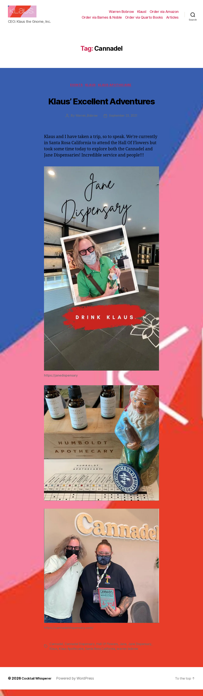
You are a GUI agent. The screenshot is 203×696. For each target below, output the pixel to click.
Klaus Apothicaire (117, 91)
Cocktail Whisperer (38, 685)
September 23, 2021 (124, 122)
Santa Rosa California (101, 655)
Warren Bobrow (121, 14)
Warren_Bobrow (85, 122)
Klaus (90, 91)
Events (75, 91)
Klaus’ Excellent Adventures (101, 106)
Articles (172, 20)
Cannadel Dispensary (80, 651)
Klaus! (142, 14)
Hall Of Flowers (108, 651)
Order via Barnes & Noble (102, 20)
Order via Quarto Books (144, 20)
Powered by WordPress (79, 685)
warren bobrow (130, 655)
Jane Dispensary (141, 651)
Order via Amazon (164, 14)
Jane (124, 651)
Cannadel (56, 651)
